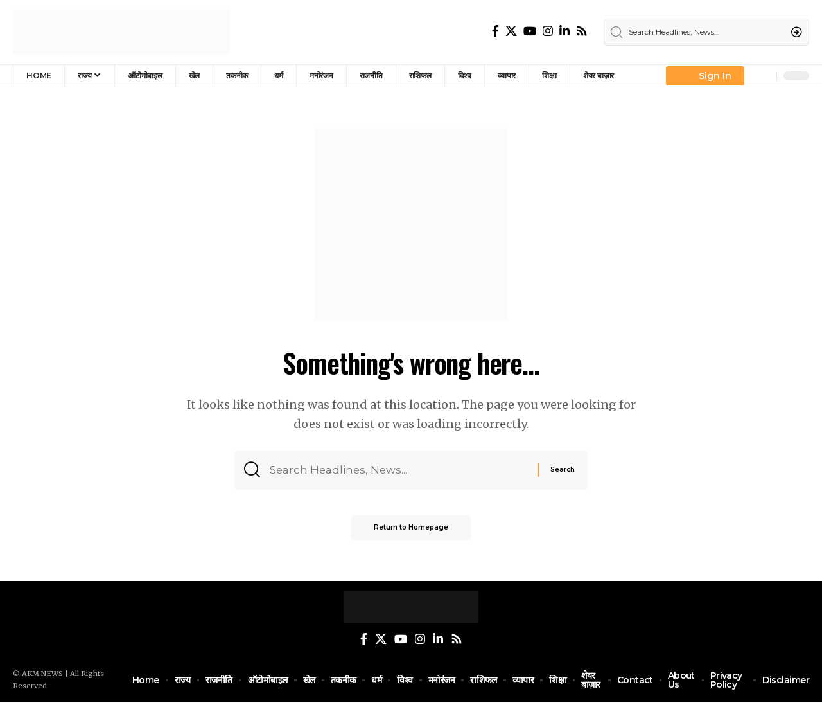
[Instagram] (547, 31)
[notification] (763, 75)
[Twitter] (511, 31)
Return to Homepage (411, 532)
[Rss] (582, 31)
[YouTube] (529, 31)
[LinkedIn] (564, 31)
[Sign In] (705, 75)
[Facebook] (495, 31)
